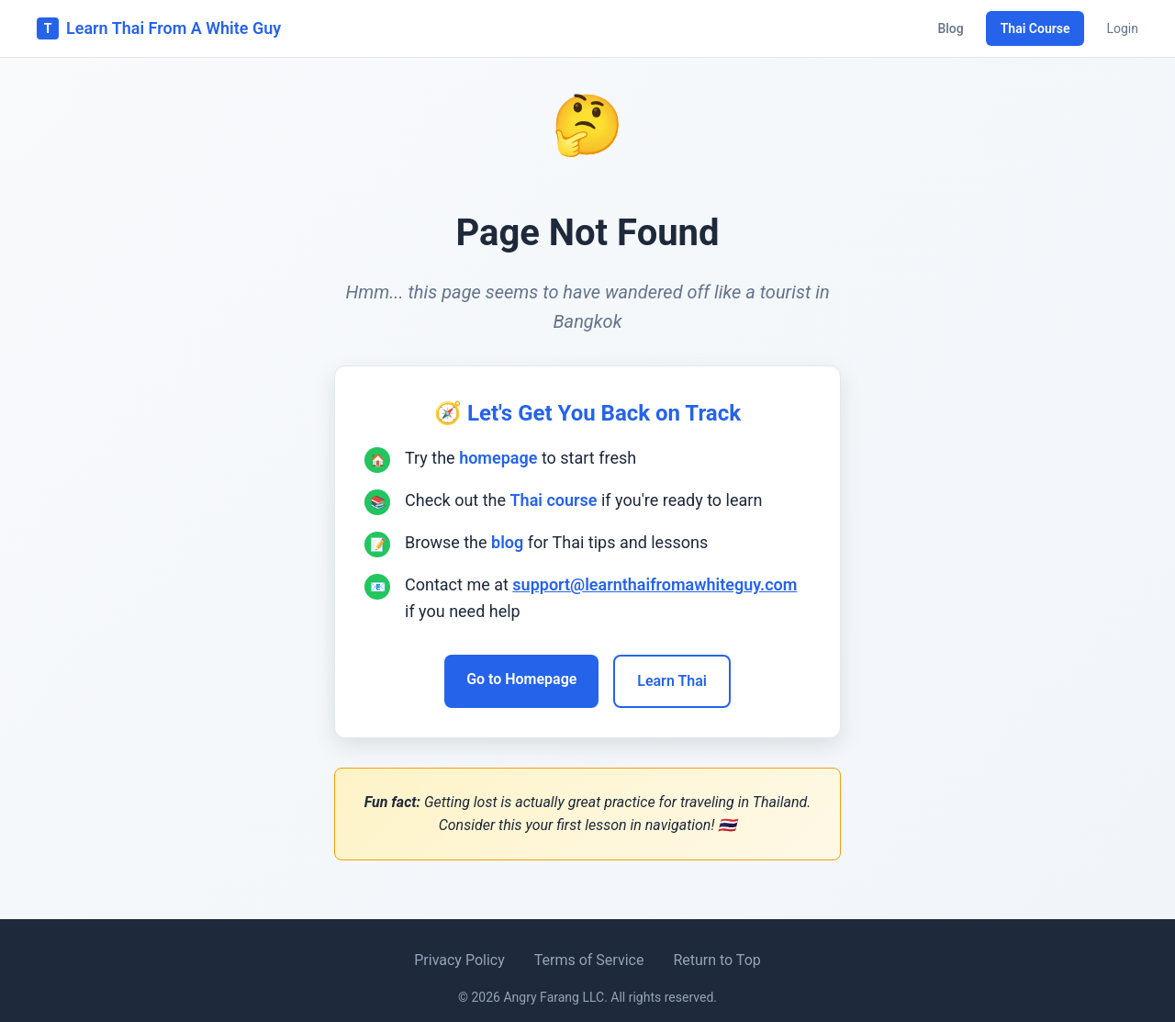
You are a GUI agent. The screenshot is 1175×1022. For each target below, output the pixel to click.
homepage (498, 457)
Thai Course (1035, 28)
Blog (950, 28)
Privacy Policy (459, 960)
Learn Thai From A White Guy (159, 28)
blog (507, 542)
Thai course (554, 500)
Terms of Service (589, 960)
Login (1122, 28)
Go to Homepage (521, 679)
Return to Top (716, 960)
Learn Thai (672, 681)
